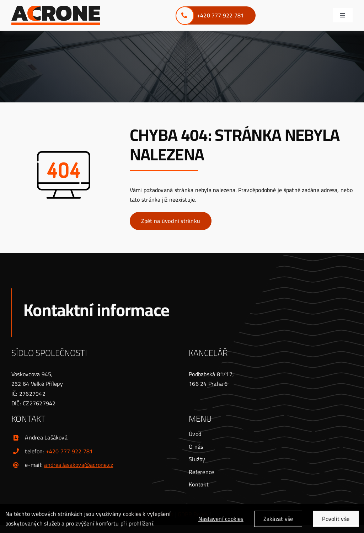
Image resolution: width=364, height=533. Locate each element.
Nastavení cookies (220, 521)
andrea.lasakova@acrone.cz (78, 464)
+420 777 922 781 (69, 451)
